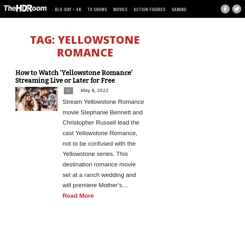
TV (68, 90)
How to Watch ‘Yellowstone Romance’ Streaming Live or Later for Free (73, 76)
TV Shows (97, 9)
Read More (78, 195)
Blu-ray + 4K (68, 9)
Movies (120, 9)
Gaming (179, 9)
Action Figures (150, 9)
